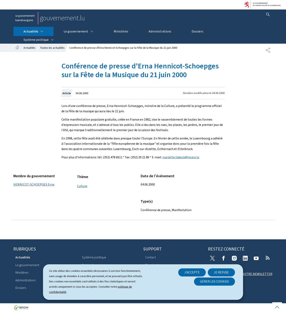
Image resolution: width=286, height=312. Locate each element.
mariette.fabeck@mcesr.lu (180, 157)
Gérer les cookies (214, 281)
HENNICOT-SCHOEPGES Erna (33, 184)
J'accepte (192, 272)
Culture (82, 186)
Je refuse (221, 272)
